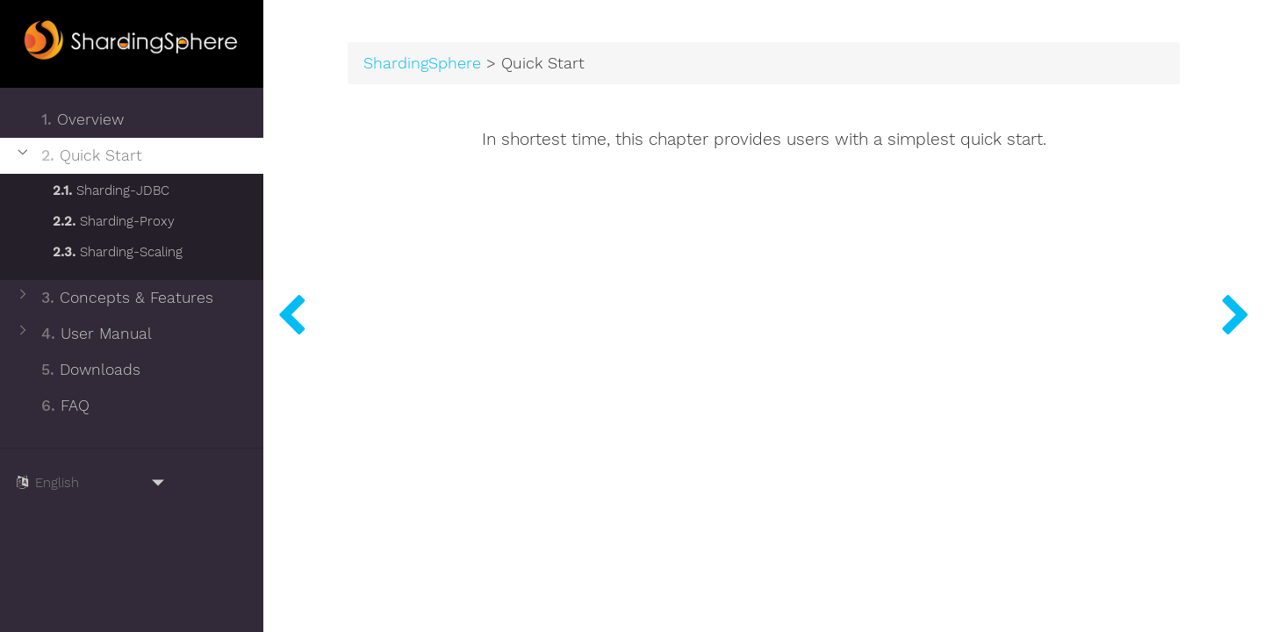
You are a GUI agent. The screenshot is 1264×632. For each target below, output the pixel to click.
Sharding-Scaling (107, 249)
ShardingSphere (422, 63)
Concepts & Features (113, 298)
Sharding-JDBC (100, 187)
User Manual (83, 334)
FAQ (52, 406)
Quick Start (78, 156)
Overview (69, 120)
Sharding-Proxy (103, 218)
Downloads (77, 370)
